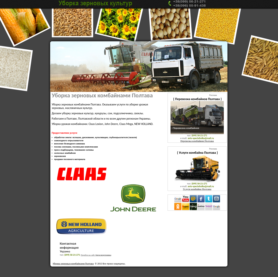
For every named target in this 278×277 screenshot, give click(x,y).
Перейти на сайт (96, 255)
